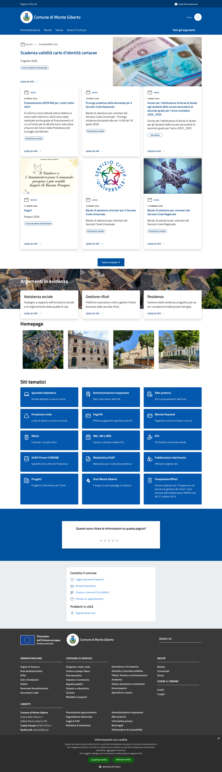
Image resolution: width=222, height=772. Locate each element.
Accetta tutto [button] (99, 760)
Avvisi (29, 44)
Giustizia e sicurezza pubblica (127, 671)
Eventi (160, 690)
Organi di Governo (30, 667)
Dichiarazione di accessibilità (127, 729)
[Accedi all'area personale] (186, 4)
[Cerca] (198, 17)
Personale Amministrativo (34, 688)
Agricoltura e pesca (122, 692)
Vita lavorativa (74, 675)
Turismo (70, 692)
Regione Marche (28, 4)
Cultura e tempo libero (78, 671)
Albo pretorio (119, 717)
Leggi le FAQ (72, 721)
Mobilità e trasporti (76, 697)
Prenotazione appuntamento (81, 712)
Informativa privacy (122, 721)
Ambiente (117, 679)
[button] (111, 766)
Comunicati (163, 671)
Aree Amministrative (31, 671)
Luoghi (161, 694)
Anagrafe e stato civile (78, 667)
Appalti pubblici (74, 684)
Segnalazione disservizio (79, 717)
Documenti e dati (29, 692)
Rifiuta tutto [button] (123, 759)
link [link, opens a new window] (140, 753)
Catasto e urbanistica (77, 688)
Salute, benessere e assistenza (128, 684)
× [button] (218, 738)
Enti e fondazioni (29, 680)
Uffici (23, 675)
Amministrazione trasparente (127, 712)
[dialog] (111, 753)
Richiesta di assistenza (78, 725)
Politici (24, 684)
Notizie (30, 200)
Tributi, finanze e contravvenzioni (129, 675)
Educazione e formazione (125, 666)
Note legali (117, 725)
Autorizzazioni (119, 688)
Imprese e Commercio (77, 680)
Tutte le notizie (111, 262)
